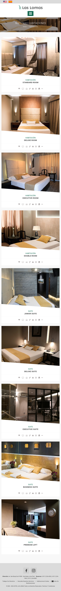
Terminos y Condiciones (48, 586)
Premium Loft (30, 545)
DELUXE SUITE (30, 371)
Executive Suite (30, 429)
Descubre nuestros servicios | (27, 581)
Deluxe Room (30, 140)
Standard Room (30, 82)
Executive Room (31, 198)
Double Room (30, 256)
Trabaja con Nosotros (8, 581)
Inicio (25, 27)
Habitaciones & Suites (43, 581)
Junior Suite (30, 314)
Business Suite (30, 487)
